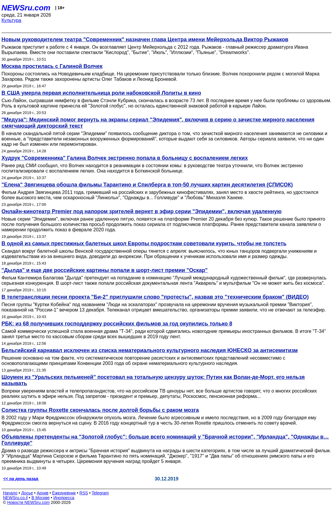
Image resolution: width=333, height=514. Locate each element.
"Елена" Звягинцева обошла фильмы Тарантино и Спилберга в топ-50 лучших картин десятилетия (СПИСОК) (147, 185)
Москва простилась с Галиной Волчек (51, 66)
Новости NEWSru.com (28, 502)
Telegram (100, 493)
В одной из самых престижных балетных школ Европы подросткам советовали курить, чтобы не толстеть (143, 243)
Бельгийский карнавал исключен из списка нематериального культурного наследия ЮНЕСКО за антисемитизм (149, 350)
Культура (11, 20)
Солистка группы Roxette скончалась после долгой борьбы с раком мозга (100, 410)
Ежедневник (64, 493)
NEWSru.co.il (15, 497)
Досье (27, 493)
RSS (83, 493)
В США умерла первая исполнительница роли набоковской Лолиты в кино (101, 93)
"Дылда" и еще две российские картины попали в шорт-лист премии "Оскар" (104, 270)
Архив (42, 493)
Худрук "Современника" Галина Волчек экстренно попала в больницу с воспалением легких (124, 158)
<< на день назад (20, 478)
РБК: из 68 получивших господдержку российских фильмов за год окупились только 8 (116, 324)
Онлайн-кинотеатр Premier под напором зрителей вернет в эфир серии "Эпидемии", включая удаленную (141, 211)
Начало (10, 493)
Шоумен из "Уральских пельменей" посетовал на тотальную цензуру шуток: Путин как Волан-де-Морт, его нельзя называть (153, 380)
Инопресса (64, 497)
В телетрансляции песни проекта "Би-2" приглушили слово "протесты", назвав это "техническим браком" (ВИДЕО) (155, 297)
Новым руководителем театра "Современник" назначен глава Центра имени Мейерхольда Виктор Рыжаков (144, 39)
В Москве (40, 497)
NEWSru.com (25, 7)
